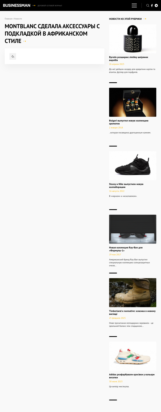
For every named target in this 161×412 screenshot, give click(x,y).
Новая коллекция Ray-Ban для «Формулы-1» (126, 249)
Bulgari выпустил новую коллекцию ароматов (128, 122)
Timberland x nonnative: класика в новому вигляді (132, 312)
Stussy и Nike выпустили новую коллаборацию (126, 185)
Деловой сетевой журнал (50, 5)
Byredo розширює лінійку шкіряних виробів (128, 58)
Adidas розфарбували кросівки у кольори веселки (132, 376)
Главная (8, 18)
